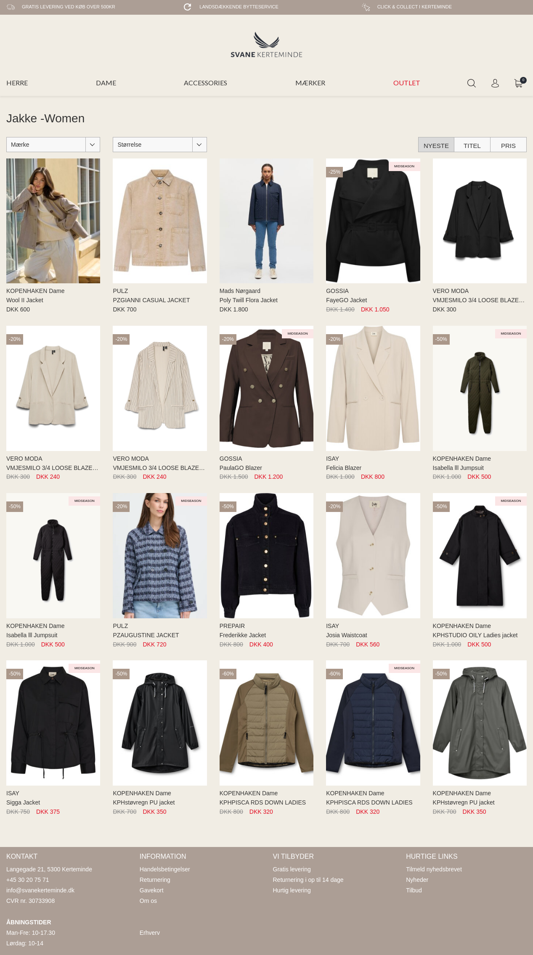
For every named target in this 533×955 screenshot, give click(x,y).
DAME (106, 83)
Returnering (155, 879)
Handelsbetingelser (165, 869)
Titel (472, 145)
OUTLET (406, 83)
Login (495, 83)
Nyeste (436, 145)
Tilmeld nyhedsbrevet (434, 869)
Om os (148, 900)
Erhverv (150, 932)
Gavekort (152, 890)
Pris (508, 145)
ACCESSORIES (205, 83)
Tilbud (414, 890)
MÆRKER (310, 83)
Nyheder (417, 879)
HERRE (17, 83)
